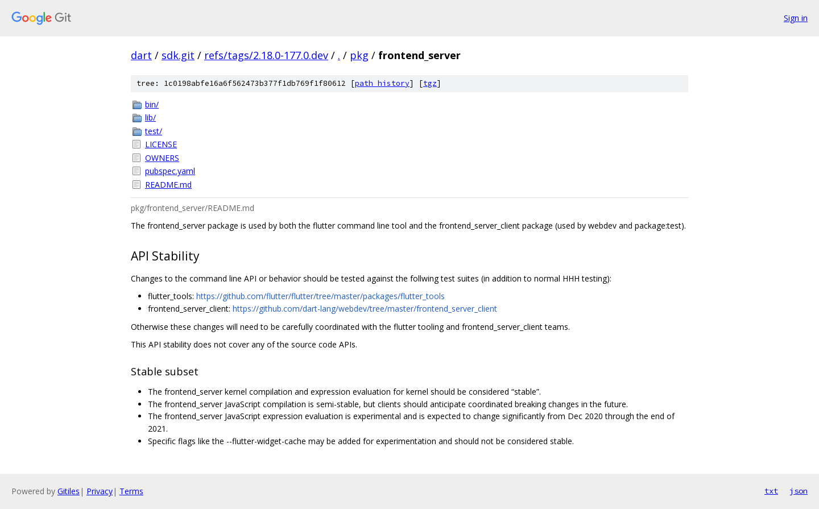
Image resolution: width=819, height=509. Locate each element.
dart (141, 55)
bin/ (152, 104)
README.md (168, 184)
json (798, 491)
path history (382, 83)
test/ (153, 131)
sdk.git (178, 55)
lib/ (150, 117)
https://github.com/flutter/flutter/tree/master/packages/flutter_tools (320, 296)
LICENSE (161, 144)
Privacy (99, 491)
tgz (430, 83)
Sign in (796, 18)
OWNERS (162, 157)
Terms (131, 491)
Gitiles (68, 491)
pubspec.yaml (170, 170)
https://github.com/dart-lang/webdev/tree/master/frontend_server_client (365, 308)
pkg (359, 55)
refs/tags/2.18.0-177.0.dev (266, 55)
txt (771, 491)
